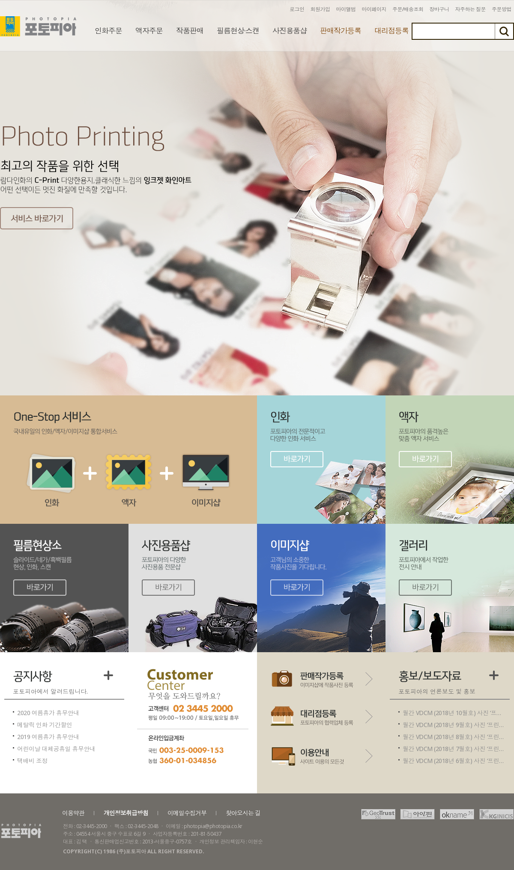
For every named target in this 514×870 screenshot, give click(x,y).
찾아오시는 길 (243, 813)
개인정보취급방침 (126, 813)
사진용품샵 (289, 31)
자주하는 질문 (470, 9)
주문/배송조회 (408, 9)
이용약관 (73, 813)
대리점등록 (391, 31)
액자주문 (149, 31)
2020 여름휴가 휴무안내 (48, 713)
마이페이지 (374, 9)
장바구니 (439, 9)
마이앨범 (346, 9)
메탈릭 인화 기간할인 (44, 725)
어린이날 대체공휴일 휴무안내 (56, 749)
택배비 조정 (32, 761)
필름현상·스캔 (238, 31)
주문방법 (501, 9)
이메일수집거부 (186, 813)
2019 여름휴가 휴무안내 (48, 737)
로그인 (297, 9)
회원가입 (320, 9)
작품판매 (189, 31)
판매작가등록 (340, 31)
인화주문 (108, 31)
